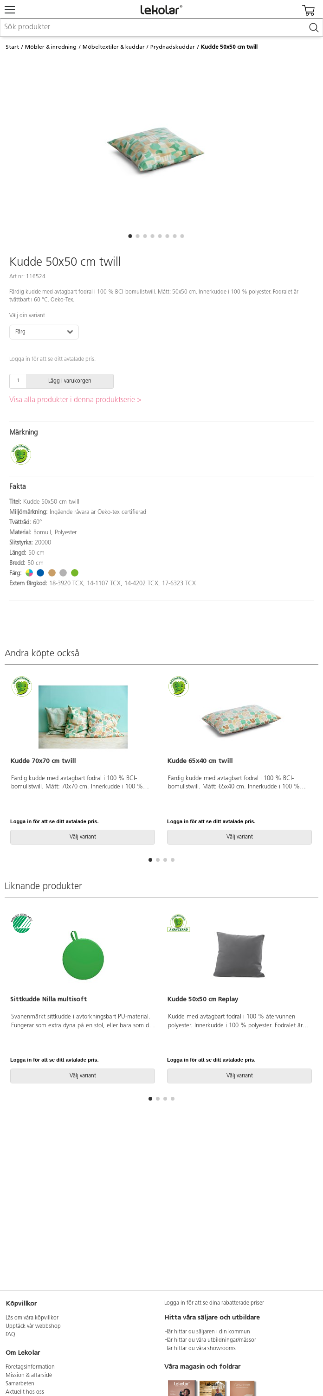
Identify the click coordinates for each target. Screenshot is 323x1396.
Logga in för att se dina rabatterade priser (214, 1303)
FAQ (10, 1335)
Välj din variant (27, 316)
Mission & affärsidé (29, 1375)
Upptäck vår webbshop (33, 1326)
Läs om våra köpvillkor (32, 1318)
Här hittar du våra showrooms (200, 1348)
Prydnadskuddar (172, 47)
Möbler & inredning (51, 47)
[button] (130, 236)
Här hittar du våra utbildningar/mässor (210, 1340)
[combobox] (161, 28)
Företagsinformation (30, 1367)
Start (12, 47)
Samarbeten (20, 1384)
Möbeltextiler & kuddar (114, 47)
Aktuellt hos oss (25, 1392)
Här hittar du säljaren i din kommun (207, 1332)
